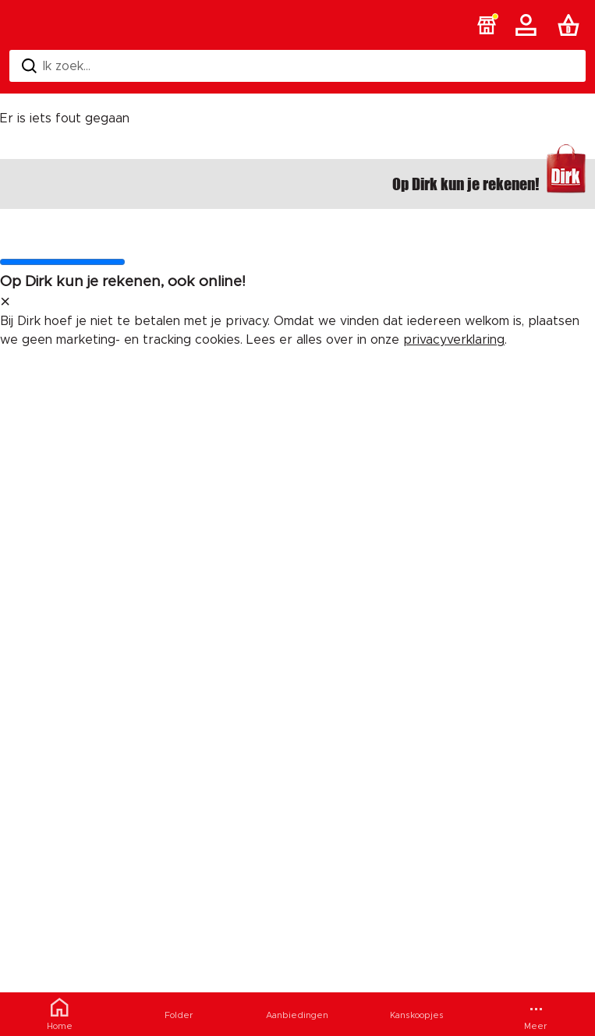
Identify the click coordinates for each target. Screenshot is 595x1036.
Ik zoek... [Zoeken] (56, 65)
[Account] (529, 25)
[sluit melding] (5, 302)
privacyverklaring (454, 340)
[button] (486, 25)
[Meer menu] (535, 1014)
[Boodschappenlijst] (572, 25)
